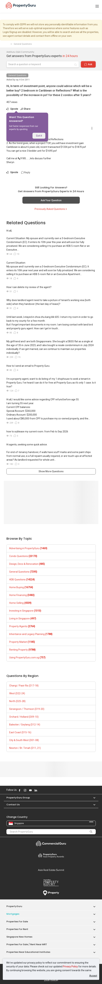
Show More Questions (51, 471)
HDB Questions (22, 579)
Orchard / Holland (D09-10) (24, 716)
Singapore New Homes (19, 936)
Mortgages (12, 914)
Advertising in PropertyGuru (28, 548)
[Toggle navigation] (97, 6)
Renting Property (22, 649)
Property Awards (51, 855)
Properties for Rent (17, 929)
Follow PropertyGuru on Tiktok (44, 790)
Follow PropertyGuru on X (40, 790)
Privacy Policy (70, 966)
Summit (51, 870)
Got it (39, 135)
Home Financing (22, 595)
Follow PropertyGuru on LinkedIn (36, 790)
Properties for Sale (17, 921)
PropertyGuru (14, 906)
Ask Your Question (51, 200)
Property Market (22, 642)
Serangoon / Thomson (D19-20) (26, 709)
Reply (25, 172)
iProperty (51, 893)
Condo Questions (23, 556)
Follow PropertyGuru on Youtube (30, 790)
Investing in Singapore (25, 610)
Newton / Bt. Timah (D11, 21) (25, 748)
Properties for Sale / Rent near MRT (26, 944)
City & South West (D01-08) (24, 740)
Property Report (51, 882)
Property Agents (22, 626)
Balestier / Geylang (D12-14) (24, 724)
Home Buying (21, 587)
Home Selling (20, 603)
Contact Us (13, 804)
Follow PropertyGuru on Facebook (20, 790)
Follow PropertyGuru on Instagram (25, 790)
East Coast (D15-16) (20, 732)
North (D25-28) (17, 701)
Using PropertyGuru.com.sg (27, 657)
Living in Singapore (22, 618)
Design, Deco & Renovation (27, 564)
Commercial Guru (51, 843)
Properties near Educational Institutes (28, 952)
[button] (92, 797)
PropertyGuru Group (18, 797)
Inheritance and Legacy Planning (30, 634)
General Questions (17, 75)
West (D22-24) (17, 693)
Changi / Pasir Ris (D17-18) (24, 685)
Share (25, 108)
